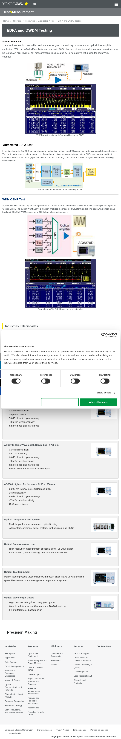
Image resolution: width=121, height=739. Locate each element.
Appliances (10, 657)
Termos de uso (79, 730)
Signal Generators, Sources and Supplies (36, 681)
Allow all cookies (98, 402)
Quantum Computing (14, 701)
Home (6, 21)
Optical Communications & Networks (13, 687)
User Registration (82, 676)
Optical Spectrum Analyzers (19, 544)
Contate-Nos (103, 646)
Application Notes (46, 21)
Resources (30, 21)
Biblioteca (16, 21)
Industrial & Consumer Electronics (10, 673)
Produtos (33, 646)
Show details (104, 392)
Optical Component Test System (22, 519)
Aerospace (10, 653)
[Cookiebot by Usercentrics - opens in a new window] (103, 335)
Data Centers (11, 662)
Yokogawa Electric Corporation (19, 730)
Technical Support (82, 653)
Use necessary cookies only (60, 402)
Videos (54, 665)
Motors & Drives (12, 680)
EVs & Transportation (14, 666)
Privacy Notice (62, 730)
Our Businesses (44, 730)
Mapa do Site (15, 733)
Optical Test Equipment (17, 572)
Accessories (33, 708)
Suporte (78, 646)
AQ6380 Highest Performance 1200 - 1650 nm (29, 484)
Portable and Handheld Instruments (34, 700)
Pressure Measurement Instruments (34, 691)
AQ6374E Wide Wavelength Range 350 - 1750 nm (31, 445)
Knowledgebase (81, 671)
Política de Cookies (99, 730)
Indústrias (10, 646)
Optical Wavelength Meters (19, 597)
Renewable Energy (13, 705)
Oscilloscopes (34, 674)
